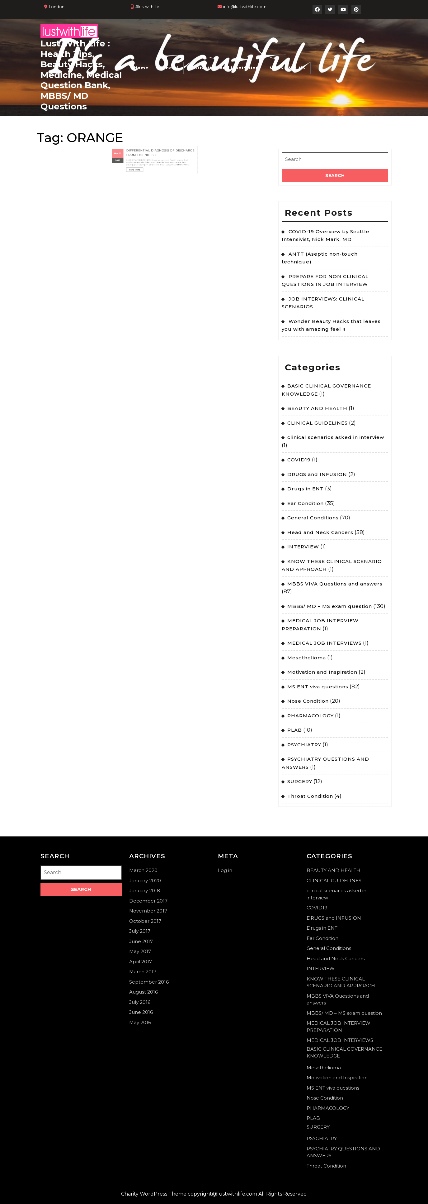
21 (137, 139)
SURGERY (299, 781)
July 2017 (139, 931)
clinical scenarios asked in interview (335, 437)
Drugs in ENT (305, 489)
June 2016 (141, 1012)
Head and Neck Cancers (320, 532)
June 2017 (141, 941)
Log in (225, 870)
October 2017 (145, 921)
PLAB (294, 730)
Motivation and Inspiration (224, 67)
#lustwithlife (147, 6)
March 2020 (143, 870)
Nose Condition (308, 701)
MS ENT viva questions (317, 687)
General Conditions (313, 518)
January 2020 (145, 881)
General (169, 67)
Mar (135, 139)
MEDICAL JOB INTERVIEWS (324, 643)
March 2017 (142, 972)
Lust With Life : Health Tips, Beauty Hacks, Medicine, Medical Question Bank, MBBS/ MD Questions (81, 75)
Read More (145, 147)
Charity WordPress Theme (153, 1194)
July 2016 (139, 1002)
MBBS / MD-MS (288, 67)
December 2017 (148, 901)
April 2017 (140, 962)
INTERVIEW (303, 547)
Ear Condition (305, 503)
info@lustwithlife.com (244, 6)
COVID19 (299, 460)
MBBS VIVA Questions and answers (335, 584)
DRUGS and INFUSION (317, 474)
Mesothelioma (306, 658)
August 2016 (143, 992)
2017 (136, 142)
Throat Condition (310, 796)
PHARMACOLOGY (310, 716)
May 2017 (140, 951)
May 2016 (140, 1022)
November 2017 (148, 911)
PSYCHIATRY (304, 745)
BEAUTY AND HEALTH (317, 408)
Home (141, 67)
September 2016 (149, 982)
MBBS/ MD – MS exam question (329, 606)
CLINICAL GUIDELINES (317, 423)
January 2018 (144, 890)
